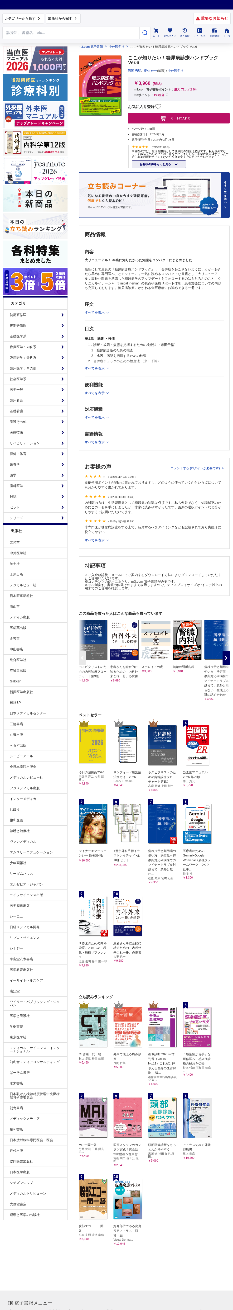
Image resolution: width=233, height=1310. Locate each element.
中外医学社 (18, 553)
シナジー (16, 948)
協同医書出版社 (21, 1161)
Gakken (15, 681)
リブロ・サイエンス (25, 938)
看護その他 (18, 422)
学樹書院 (16, 1026)
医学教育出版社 (21, 970)
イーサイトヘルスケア (26, 980)
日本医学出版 (20, 1172)
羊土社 (15, 564)
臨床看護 (16, 400)
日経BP (15, 703)
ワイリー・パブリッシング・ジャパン (35, 1003)
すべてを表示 (95, 540)
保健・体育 (18, 454)
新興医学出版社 (21, 692)
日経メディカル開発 (25, 927)
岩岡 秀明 (134, 70)
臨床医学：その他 (23, 368)
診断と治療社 (20, 831)
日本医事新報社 (21, 596)
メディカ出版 (20, 617)
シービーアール (21, 756)
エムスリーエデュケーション (31, 852)
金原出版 (16, 574)
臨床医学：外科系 (23, 357)
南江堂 (15, 991)
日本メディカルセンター (28, 713)
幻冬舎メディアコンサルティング (35, 1062)
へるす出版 (18, 745)
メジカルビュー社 (23, 585)
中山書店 (16, 649)
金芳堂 (15, 638)
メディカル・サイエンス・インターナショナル (35, 1049)
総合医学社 (18, 660)
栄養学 (15, 464)
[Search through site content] (70, 33)
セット (15, 507)
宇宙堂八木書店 (21, 959)
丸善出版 (16, 735)
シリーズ (16, 518)
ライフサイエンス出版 (26, 895)
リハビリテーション (25, 443)
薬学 (13, 475)
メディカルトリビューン (28, 1193)
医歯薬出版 (18, 628)
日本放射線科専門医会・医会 (31, 1140)
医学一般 (16, 390)
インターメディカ (23, 799)
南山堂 (15, 606)
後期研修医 (18, 325)
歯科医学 (16, 486)
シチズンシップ (21, 1183)
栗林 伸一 (150, 70)
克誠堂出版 (18, 670)
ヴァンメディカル (23, 841)
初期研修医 (18, 315)
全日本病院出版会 (23, 767)
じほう (15, 809)
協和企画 (16, 820)
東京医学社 (18, 1037)
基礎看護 (16, 411)
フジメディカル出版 (25, 788)
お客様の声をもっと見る (156, 164)
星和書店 (16, 1129)
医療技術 (16, 432)
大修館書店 (18, 1204)
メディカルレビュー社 (26, 777)
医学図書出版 (20, 906)
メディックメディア (25, 1119)
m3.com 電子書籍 (91, 46)
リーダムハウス (21, 873)
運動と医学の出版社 (25, 1215)
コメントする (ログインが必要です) (196, 468)
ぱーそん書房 (20, 1072)
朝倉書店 (16, 1108)
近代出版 (16, 1151)
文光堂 (15, 542)
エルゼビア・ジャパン (26, 884)
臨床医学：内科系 (23, 347)
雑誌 (13, 496)
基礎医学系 (18, 336)
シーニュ (16, 916)
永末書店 (16, 1083)
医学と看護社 (20, 1016)
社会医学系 (18, 379)
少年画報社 (18, 863)
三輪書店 (16, 724)
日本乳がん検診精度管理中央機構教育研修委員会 (35, 1095)
